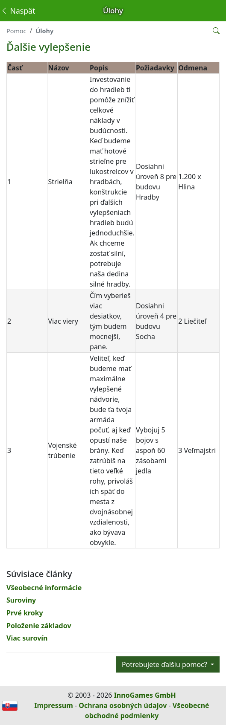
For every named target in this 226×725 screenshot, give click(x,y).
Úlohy (44, 31)
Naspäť (17, 11)
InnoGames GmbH (145, 695)
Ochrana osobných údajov (123, 705)
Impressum (53, 705)
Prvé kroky (24, 613)
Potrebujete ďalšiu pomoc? (165, 664)
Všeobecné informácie (44, 587)
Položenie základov (38, 625)
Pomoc (16, 31)
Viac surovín (26, 638)
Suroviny (21, 600)
